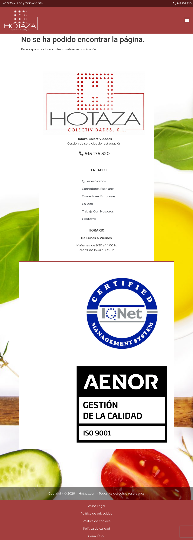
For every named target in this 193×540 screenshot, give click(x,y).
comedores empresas (98, 196)
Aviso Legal (96, 506)
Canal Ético (96, 536)
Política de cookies (96, 521)
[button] (187, 20)
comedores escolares (98, 189)
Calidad (87, 204)
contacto (89, 219)
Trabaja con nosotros (98, 211)
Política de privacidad (96, 513)
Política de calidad (96, 528)
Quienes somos (94, 181)
